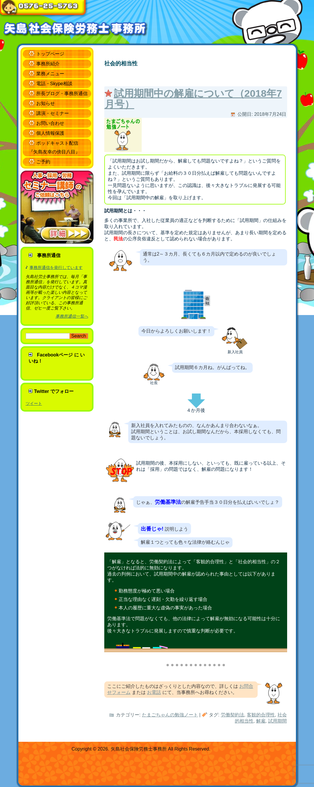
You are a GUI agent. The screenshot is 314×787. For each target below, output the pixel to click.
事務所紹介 (48, 63)
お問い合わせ (50, 123)
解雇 (261, 720)
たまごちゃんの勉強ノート (170, 714)
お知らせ (45, 103)
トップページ (50, 53)
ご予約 (43, 161)
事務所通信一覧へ (71, 316)
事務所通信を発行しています (56, 267)
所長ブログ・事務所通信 (62, 93)
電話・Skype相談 (54, 83)
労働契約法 (232, 714)
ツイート (34, 403)
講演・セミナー (52, 113)
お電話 (154, 692)
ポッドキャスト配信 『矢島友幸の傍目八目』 (54, 147)
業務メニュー (50, 73)
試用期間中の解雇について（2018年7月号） (193, 99)
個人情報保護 (50, 133)
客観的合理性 (261, 714)
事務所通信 (48, 255)
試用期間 (277, 720)
